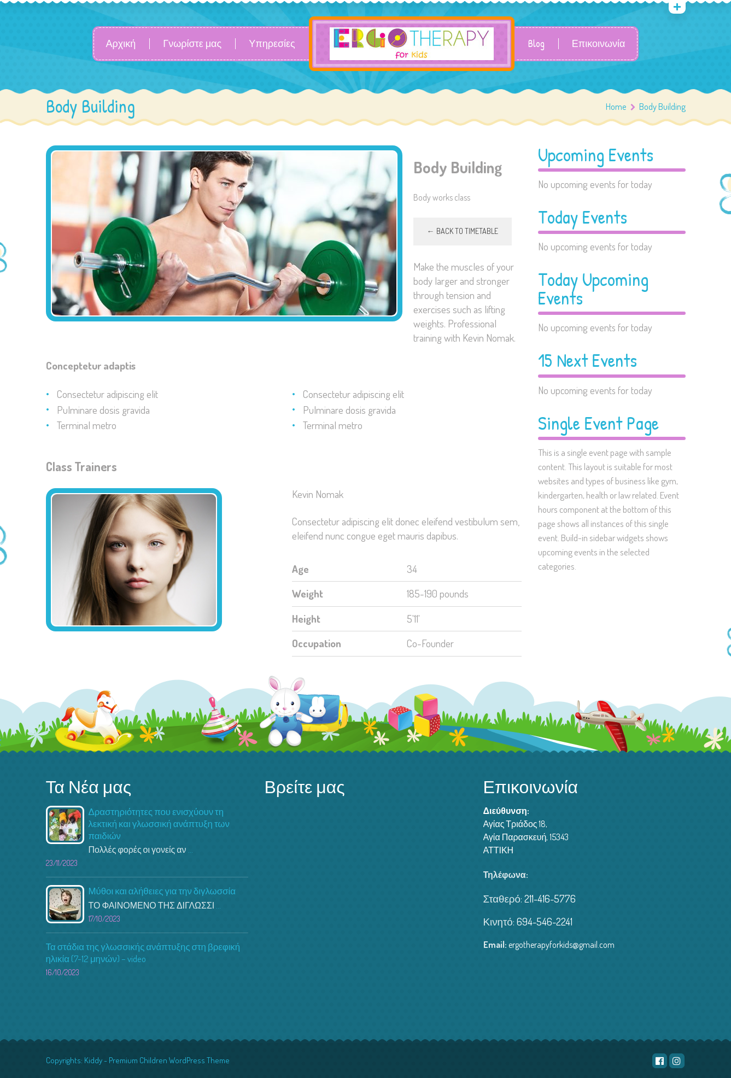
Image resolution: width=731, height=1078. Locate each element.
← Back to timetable (462, 231)
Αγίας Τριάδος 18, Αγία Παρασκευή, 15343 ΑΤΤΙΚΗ (526, 837)
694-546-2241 (544, 921)
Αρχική (121, 43)
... (190, 849)
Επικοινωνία (598, 43)
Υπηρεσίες (272, 43)
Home (616, 106)
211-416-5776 (550, 898)
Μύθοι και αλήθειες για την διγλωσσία (162, 891)
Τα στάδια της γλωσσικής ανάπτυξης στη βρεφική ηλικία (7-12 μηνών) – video (143, 952)
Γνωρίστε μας (192, 43)
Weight (307, 593)
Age (300, 569)
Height (306, 618)
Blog (536, 43)
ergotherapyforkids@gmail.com (561, 944)
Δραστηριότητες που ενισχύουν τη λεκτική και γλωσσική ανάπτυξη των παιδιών (159, 823)
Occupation (316, 643)
